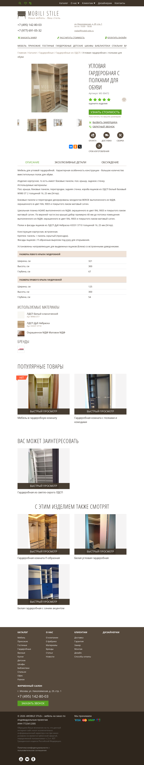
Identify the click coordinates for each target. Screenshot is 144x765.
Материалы (51, 645)
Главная (22, 52)
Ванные (21, 652)
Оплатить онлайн (115, 37)
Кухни (21, 656)
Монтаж (78, 649)
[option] (23, 122)
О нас (75, 3)
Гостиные (48, 45)
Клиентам (88, 3)
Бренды (50, 649)
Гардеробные (64, 45)
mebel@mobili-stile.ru (84, 30)
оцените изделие (98, 103)
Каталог (63, 3)
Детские (78, 45)
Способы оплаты (82, 656)
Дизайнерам (105, 3)
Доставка (78, 637)
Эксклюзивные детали (70, 162)
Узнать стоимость (105, 112)
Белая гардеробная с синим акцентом (41, 608)
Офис (20, 675)
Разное (21, 679)
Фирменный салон (30, 685)
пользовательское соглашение (32, 750)
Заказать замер (27, 37)
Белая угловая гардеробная (91, 558)
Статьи (49, 652)
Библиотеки (102, 45)
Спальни (117, 45)
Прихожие (34, 45)
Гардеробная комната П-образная (39, 558)
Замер (77, 645)
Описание (32, 162)
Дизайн (78, 652)
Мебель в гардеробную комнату (37, 418)
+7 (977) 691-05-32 (30, 30)
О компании (52, 637)
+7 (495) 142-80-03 (30, 25)
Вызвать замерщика (103, 122)
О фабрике (51, 641)
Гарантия (79, 641)
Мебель (22, 45)
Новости (50, 656)
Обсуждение (110, 162)
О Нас (49, 632)
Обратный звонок (102, 126)
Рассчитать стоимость (71, 37)
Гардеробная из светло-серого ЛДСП (40, 492)
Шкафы (89, 45)
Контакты (120, 3)
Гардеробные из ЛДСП (68, 52)
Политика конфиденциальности (33, 747)
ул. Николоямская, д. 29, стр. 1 (88, 24)
